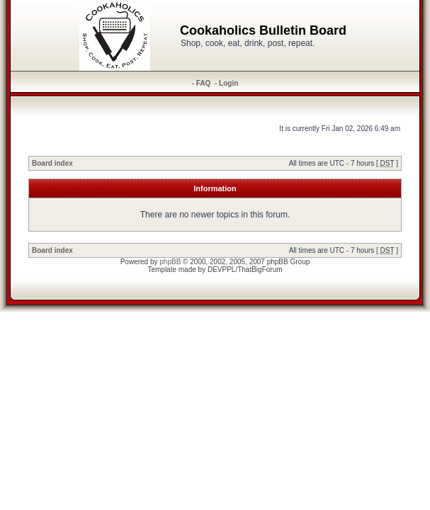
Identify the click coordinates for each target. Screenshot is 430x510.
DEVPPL (221, 269)
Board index (52, 163)
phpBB (170, 262)
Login (228, 83)
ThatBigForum (259, 269)
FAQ (203, 83)
